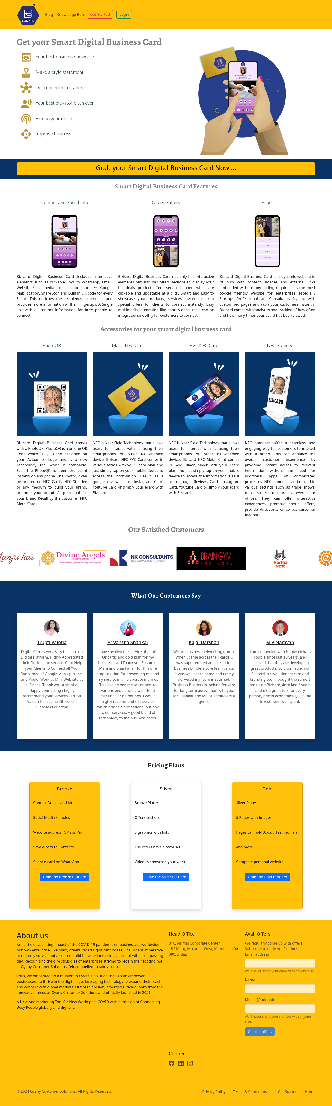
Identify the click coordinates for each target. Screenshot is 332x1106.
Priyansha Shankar (127, 642)
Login (124, 14)
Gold (267, 789)
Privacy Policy (213, 1091)
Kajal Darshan (204, 642)
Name (250, 979)
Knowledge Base (71, 14)
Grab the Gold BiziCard (267, 876)
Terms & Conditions (250, 1091)
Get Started (100, 14)
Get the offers (260, 1031)
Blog (49, 14)
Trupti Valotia (51, 642)
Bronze (64, 789)
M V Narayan (280, 642)
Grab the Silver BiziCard (166, 876)
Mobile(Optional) (259, 999)
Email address (257, 954)
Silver (166, 789)
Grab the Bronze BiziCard (64, 876)
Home (310, 1091)
